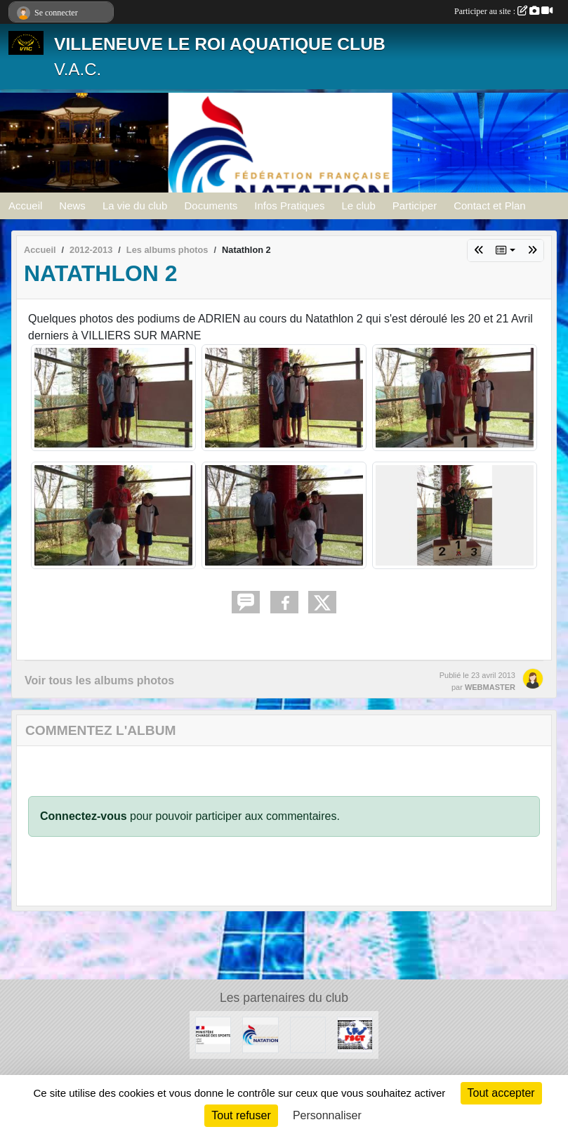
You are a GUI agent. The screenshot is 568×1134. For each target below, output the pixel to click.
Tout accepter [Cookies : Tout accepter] (501, 1093)
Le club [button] (358, 205)
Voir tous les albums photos (99, 680)
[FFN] (260, 1034)
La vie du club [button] (135, 205)
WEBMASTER (490, 687)
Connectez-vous (83, 816)
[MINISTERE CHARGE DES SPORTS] (213, 1034)
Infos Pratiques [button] (289, 205)
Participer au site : (503, 11)
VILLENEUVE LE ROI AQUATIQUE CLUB (219, 43)
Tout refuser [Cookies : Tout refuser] (240, 1115)
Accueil (25, 205)
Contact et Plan (490, 205)
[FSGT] (355, 1034)
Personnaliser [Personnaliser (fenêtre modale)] (327, 1115)
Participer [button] (414, 205)
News (72, 205)
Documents (210, 205)
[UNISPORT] (308, 1034)
